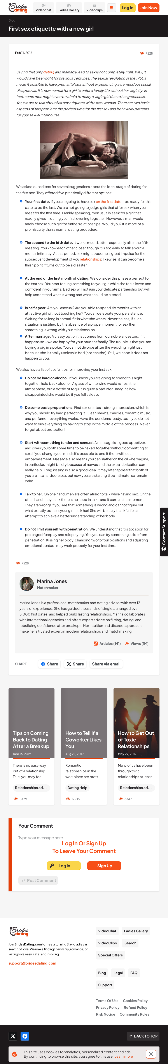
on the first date (108, 201)
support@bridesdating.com (32, 963)
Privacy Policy (107, 1007)
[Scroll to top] (143, 1036)
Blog (102, 972)
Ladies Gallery (136, 931)
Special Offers (110, 955)
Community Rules (134, 1014)
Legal (118, 972)
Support (105, 984)
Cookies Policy (135, 1000)
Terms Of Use (107, 1000)
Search (130, 943)
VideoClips (107, 943)
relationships (90, 259)
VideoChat (107, 931)
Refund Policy (135, 1007)
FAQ (134, 972)
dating (48, 72)
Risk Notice (105, 1014)
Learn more (123, 1056)
